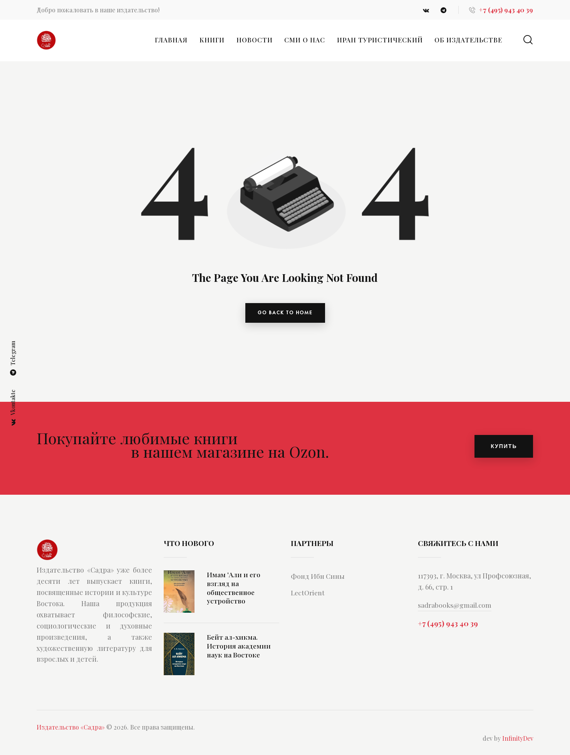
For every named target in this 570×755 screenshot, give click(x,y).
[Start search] (528, 40)
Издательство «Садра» (71, 730)
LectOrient (309, 595)
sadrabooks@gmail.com (455, 608)
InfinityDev (517, 741)
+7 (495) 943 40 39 (448, 627)
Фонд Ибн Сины (320, 579)
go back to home (285, 314)
